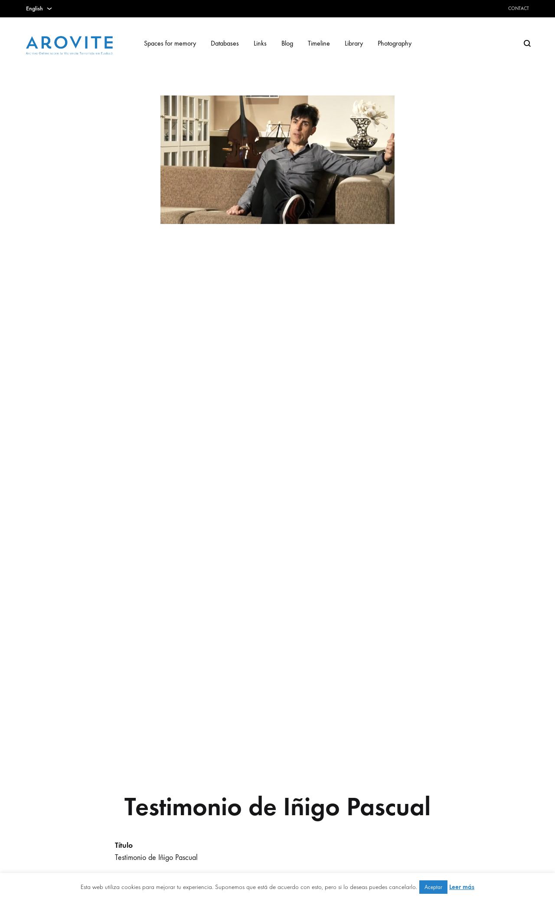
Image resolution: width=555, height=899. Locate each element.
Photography (394, 43)
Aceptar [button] (433, 887)
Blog (287, 43)
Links (260, 43)
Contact (518, 8)
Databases (225, 43)
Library (354, 43)
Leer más (461, 887)
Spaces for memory (170, 43)
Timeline (319, 43)
